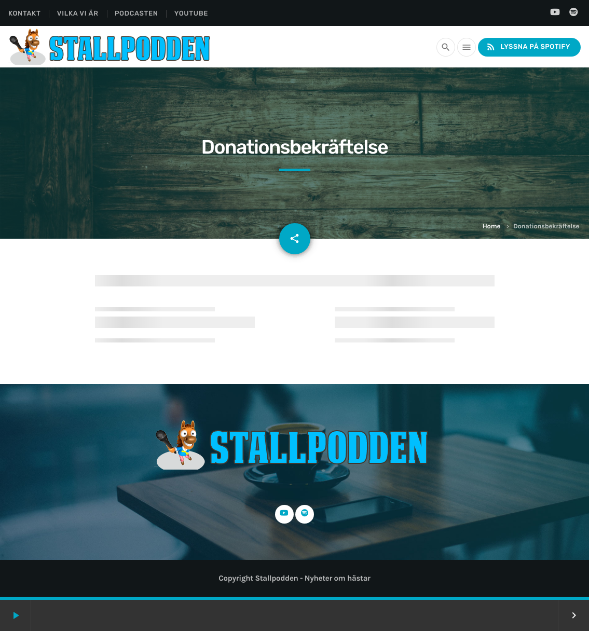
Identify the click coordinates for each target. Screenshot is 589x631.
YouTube (191, 14)
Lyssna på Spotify (528, 47)
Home (491, 226)
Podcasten (136, 14)
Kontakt (24, 14)
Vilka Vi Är (78, 14)
